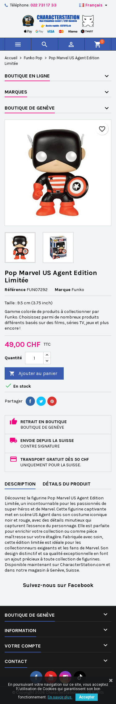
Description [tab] (20, 484)
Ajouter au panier (33, 373)
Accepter (86, 697)
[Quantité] (34, 358)
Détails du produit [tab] (67, 484)
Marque (63, 289)
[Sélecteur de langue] (94, 5)
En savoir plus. (60, 697)
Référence (15, 289)
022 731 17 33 (43, 5)
